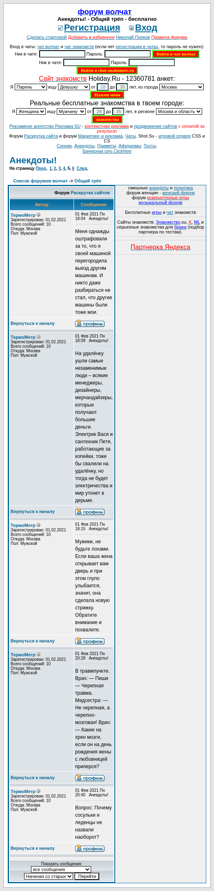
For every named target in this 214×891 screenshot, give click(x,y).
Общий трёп (87, 180)
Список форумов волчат (40, 180)
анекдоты (159, 187)
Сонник (64, 145)
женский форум (178, 192)
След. (82, 168)
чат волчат (48, 46)
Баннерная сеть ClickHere (107, 151)
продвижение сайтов (155, 126)
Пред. (41, 168)
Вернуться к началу (33, 323)
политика (183, 187)
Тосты (150, 145)
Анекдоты (84, 145)
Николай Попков (133, 37)
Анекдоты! (33, 160)
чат (170, 212)
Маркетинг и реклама (100, 135)
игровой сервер (174, 135)
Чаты (130, 135)
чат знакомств (79, 46)
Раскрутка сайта (41, 135)
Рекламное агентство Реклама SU (44, 126)
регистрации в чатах (137, 46)
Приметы (106, 145)
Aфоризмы (129, 145)
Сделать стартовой (47, 37)
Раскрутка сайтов (90, 192)
